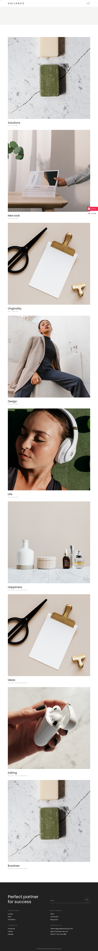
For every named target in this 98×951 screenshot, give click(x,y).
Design (15, 125)
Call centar (54, 917)
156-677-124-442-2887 (58, 934)
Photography (21, 590)
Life (10, 494)
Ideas (11, 680)
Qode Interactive (45, 949)
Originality (15, 308)
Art (9, 125)
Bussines (14, 866)
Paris (9, 917)
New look (14, 215)
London (10, 914)
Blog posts (54, 920)
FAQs (52, 914)
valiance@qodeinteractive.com (61, 929)
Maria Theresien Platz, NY (59, 931)
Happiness (15, 587)
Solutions (14, 123)
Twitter (10, 931)
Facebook (11, 929)
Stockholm (11, 920)
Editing (12, 773)
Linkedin (10, 934)
